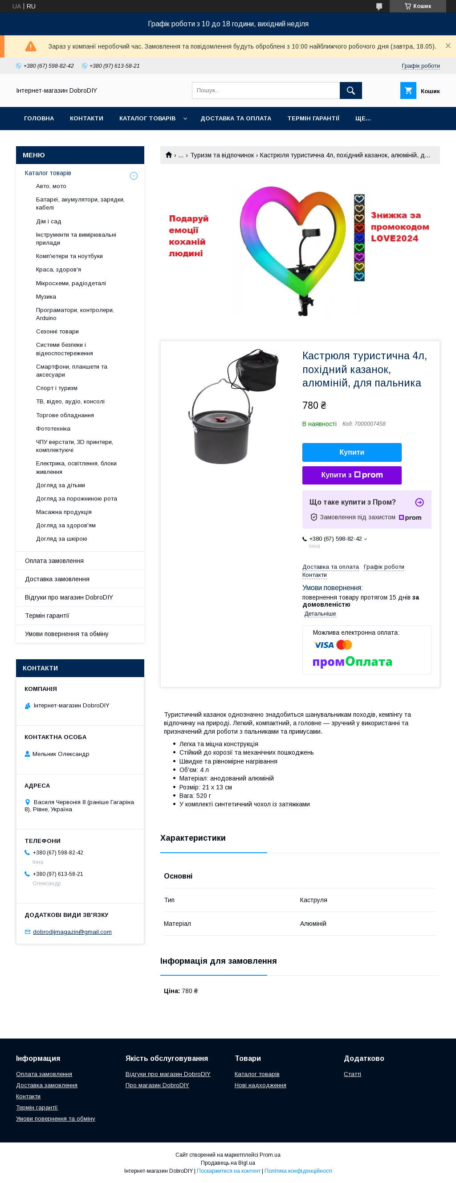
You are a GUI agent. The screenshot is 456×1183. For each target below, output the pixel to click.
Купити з (352, 475)
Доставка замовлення (57, 579)
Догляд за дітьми (60, 485)
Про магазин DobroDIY (157, 1085)
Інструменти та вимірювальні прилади (76, 238)
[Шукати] (351, 90)
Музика (46, 296)
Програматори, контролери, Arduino (75, 314)
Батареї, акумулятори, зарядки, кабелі (80, 203)
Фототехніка (53, 428)
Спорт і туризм (56, 388)
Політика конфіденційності (298, 1171)
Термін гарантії (313, 118)
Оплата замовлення (54, 560)
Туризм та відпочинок (222, 155)
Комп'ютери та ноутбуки (69, 256)
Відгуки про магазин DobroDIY (69, 597)
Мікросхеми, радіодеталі (71, 283)
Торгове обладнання (65, 415)
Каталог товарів (147, 118)
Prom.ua (270, 1155)
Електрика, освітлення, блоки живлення (76, 467)
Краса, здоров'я (58, 269)
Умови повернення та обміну (67, 633)
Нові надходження (260, 1085)
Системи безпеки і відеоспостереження (64, 348)
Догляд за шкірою (61, 538)
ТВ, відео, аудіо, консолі (70, 401)
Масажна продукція (64, 512)
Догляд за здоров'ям (66, 525)
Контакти (86, 118)
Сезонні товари (57, 331)
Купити (352, 452)
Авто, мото (51, 186)
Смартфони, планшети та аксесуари (71, 370)
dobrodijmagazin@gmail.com (72, 931)
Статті (352, 1074)
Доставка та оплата (235, 118)
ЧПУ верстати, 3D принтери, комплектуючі (74, 446)
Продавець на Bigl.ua (228, 1163)
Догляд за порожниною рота (76, 498)
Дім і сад (48, 221)
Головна (39, 118)
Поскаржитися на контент (229, 1171)
